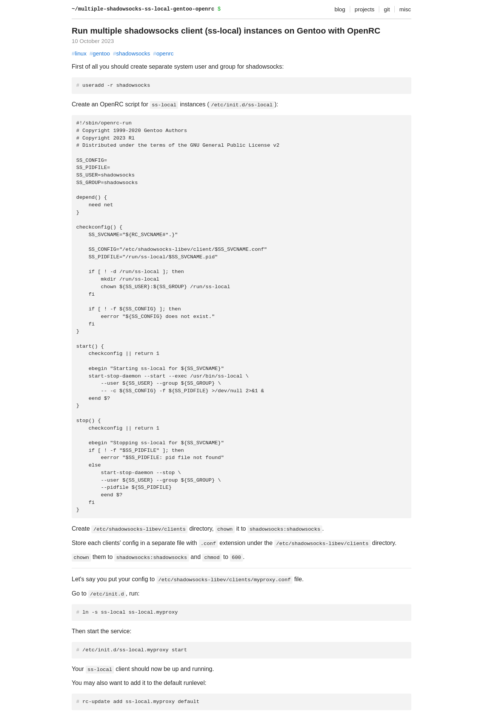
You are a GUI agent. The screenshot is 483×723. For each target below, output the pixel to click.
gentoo (99, 53)
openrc (163, 53)
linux (79, 53)
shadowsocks (131, 53)
